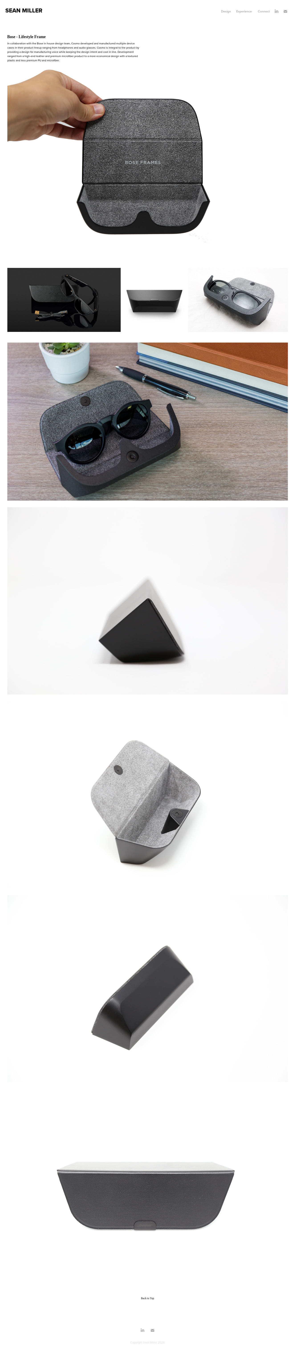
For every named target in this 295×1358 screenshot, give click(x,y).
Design (226, 11)
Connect (264, 11)
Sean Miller (23, 10)
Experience (244, 11)
